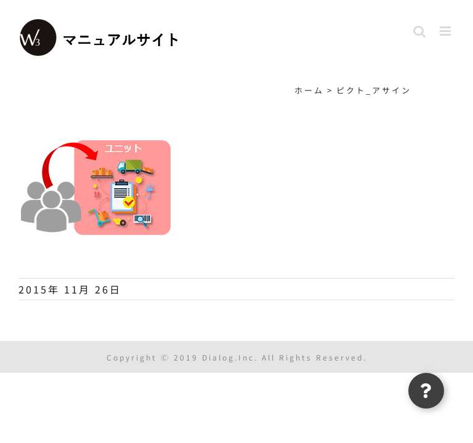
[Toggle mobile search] (420, 31)
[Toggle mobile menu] (447, 31)
